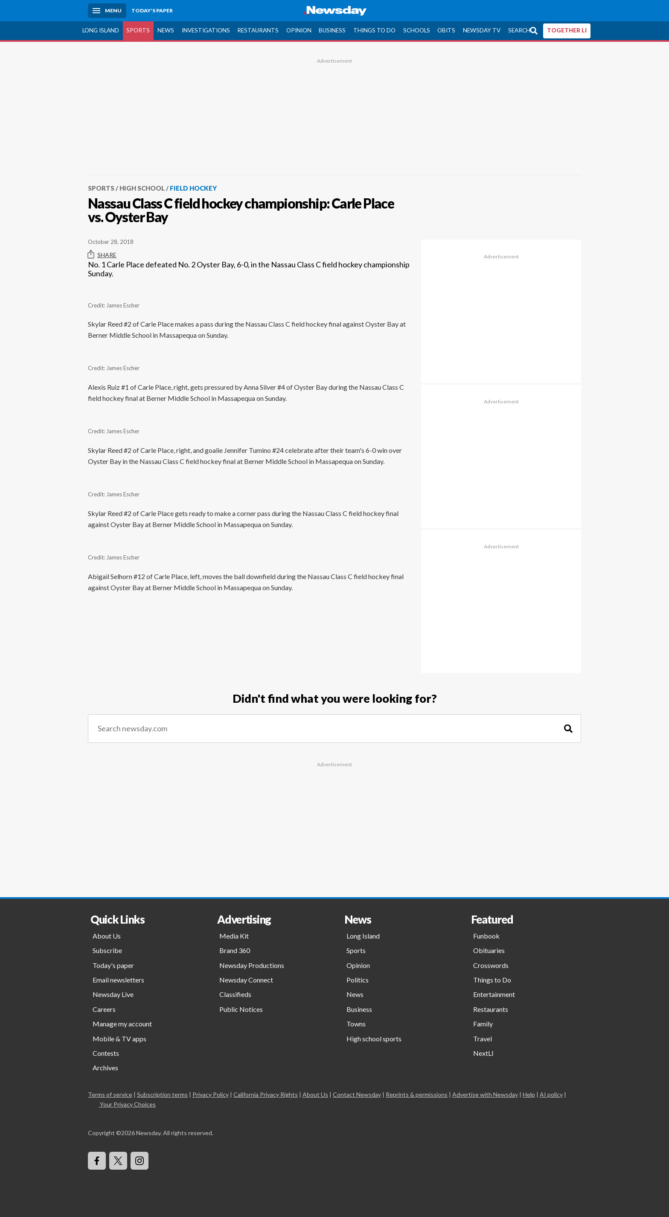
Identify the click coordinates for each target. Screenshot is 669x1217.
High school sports (373, 1038)
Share (102, 254)
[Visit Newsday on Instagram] (139, 1161)
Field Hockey (193, 188)
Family (483, 1024)
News (165, 30)
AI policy (551, 1094)
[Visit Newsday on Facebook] (97, 1161)
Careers (104, 1009)
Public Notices (241, 1009)
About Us (107, 936)
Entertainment (494, 994)
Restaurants (258, 30)
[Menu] (107, 10)
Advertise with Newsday (485, 1094)
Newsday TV (481, 30)
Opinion (298, 30)
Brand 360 (234, 950)
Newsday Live (113, 994)
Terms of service (110, 1094)
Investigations (206, 30)
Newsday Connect (246, 980)
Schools (416, 30)
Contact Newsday (357, 1094)
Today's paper (113, 965)
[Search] (568, 728)
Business (332, 30)
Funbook (486, 936)
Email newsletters (118, 980)
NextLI (483, 1053)
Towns (356, 1024)
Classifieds (235, 994)
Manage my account (122, 1024)
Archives (105, 1067)
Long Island (100, 30)
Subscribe (107, 950)
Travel (482, 1038)
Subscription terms (162, 1094)
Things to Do (374, 30)
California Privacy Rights (265, 1094)
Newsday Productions (251, 965)
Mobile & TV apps (119, 1038)
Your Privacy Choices (127, 1104)
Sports (138, 30)
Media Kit (234, 936)
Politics (357, 980)
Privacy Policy (210, 1094)
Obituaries (489, 950)
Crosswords (491, 965)
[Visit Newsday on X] (118, 1161)
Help (529, 1094)
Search (519, 30)
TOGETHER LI (567, 30)
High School (142, 188)
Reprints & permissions (417, 1094)
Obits (446, 30)
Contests (106, 1053)
